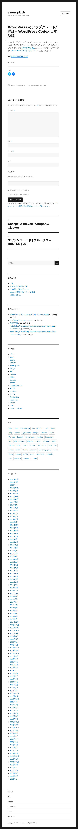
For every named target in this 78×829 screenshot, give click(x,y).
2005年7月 (14, 736)
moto (54, 441)
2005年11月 (14, 725)
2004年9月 (14, 765)
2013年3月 (14, 551)
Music (25, 446)
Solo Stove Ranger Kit (18, 286)
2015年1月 (14, 539)
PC (55, 446)
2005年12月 (14, 722)
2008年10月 (14, 653)
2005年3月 (14, 748)
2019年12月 (14, 488)
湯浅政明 (17, 458)
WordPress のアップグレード (24, 50)
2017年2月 (14, 511)
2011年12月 (14, 588)
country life (14, 366)
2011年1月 (13, 619)
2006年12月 (14, 693)
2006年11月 (14, 696)
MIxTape (46, 441)
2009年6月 (14, 639)
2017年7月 (14, 505)
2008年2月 (14, 676)
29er (16, 428)
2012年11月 (14, 562)
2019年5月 (14, 491)
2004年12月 (14, 756)
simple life (14, 400)
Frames (12, 437)
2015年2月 (14, 536)
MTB (18, 446)
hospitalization (16, 386)
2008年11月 (14, 650)
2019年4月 (14, 493)
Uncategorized (33, 85)
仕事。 (12, 283)
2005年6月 (14, 739)
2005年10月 (14, 728)
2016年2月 (14, 519)
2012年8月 (14, 568)
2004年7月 (14, 770)
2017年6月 (14, 508)
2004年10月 (14, 762)
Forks (52, 433)
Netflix (32, 446)
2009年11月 (14, 628)
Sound (12, 403)
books (17, 433)
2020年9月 (14, 485)
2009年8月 (14, 636)
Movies (11, 446)
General (13, 380)
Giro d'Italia (29, 437)
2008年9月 (14, 656)
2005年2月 (14, 750)
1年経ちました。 (16, 295)
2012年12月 (14, 559)
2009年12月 (14, 625)
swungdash (16, 12)
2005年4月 (14, 745)
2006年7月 (14, 705)
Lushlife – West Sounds (19, 289)
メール (11, 151)
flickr (12, 377)
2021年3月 (14, 482)
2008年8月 (14, 659)
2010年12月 (14, 622)
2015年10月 (14, 531)
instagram (49, 437)
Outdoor (13, 391)
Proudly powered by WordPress (27, 823)
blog (11, 357)
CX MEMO (14, 323)
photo (12, 394)
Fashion (13, 374)
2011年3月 (13, 613)
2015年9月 (14, 533)
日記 (10, 458)
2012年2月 (14, 582)
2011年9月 (14, 596)
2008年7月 (14, 662)
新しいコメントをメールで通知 (19, 190)
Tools (11, 454)
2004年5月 (14, 776)
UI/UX (25, 454)
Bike (11, 354)
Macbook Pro (19, 441)
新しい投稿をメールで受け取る (19, 194)
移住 (35, 458)
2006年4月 (14, 710)
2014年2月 (14, 542)
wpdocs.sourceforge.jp (19, 56)
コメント (11, 110)
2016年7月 (14, 513)
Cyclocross (26, 433)
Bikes (52, 428)
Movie (12, 388)
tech (11, 406)
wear (32, 454)
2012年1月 (14, 585)
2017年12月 (14, 496)
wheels (50, 454)
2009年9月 (14, 633)
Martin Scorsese (33, 441)
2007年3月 (14, 688)
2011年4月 (14, 610)
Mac (10, 441)
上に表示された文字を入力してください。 (21, 177)
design (12, 368)
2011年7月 (13, 602)
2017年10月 (14, 499)
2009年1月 (14, 645)
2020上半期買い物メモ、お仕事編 (22, 292)
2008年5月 (14, 668)
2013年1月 (13, 556)
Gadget (20, 437)
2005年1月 (14, 753)
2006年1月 (14, 719)
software (33, 450)
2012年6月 (14, 573)
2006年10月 (14, 699)
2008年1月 (14, 679)
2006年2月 (14, 716)
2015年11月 (14, 528)
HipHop (40, 437)
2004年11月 (14, 759)
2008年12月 (14, 648)
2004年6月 (14, 773)
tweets (18, 454)
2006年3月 (14, 713)
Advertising (25, 428)
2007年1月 (14, 690)
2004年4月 (14, 779)
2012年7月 (14, 571)
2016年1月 (14, 522)
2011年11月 (14, 591)
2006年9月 (14, 702)
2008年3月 (14, 673)
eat (11, 371)
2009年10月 (14, 630)
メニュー (65, 14)
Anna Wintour (38, 428)
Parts (50, 446)
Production (14, 397)
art (47, 428)
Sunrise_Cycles (45, 450)
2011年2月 (14, 616)
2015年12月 (14, 525)
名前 (10, 141)
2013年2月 (14, 553)
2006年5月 (14, 708)
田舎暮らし (27, 458)
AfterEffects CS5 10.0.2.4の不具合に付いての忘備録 (29, 315)
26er (10, 428)
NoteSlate (41, 446)
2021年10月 (14, 479)
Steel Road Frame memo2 (20, 320)
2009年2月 (14, 642)
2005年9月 (14, 730)
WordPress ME (28, 48)
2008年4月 (14, 670)
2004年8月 (14, 768)
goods (12, 383)
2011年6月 (14, 605)
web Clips (43, 85)
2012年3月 (14, 579)
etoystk (13, 85)
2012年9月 (14, 565)
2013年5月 (14, 548)
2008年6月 (14, 665)
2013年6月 (14, 545)
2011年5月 (14, 608)
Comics (13, 363)
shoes (25, 450)
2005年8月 (14, 733)
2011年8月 (14, 599)
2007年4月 (14, 685)
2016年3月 (14, 516)
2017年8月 (14, 502)
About (10, 791)
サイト (10, 161)
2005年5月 (14, 742)
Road (18, 450)
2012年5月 (14, 576)
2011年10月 (14, 593)
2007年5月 (14, 682)
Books (12, 360)
